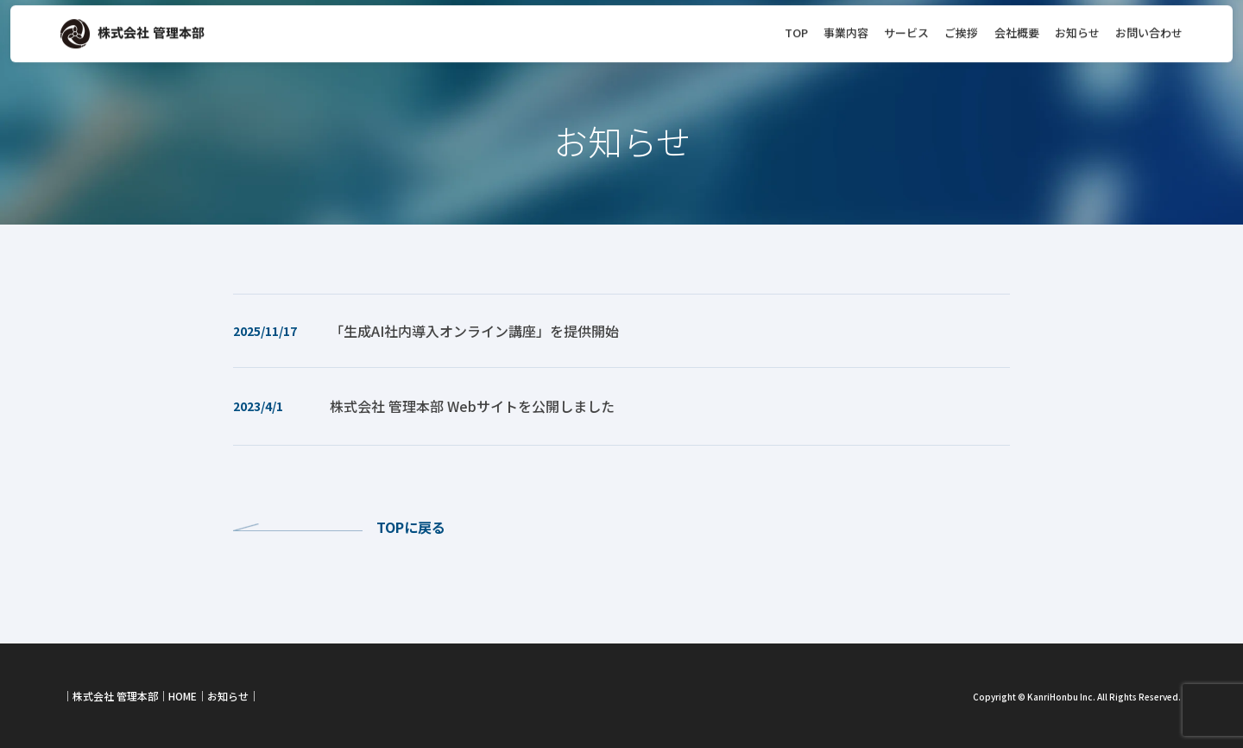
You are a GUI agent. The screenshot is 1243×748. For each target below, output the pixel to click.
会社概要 (1016, 23)
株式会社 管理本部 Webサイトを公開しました (472, 406)
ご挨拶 (961, 23)
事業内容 (845, 23)
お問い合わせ (1149, 23)
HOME (182, 695)
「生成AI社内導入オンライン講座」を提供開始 (474, 330)
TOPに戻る (410, 527)
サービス (906, 23)
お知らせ (1077, 23)
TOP (796, 23)
